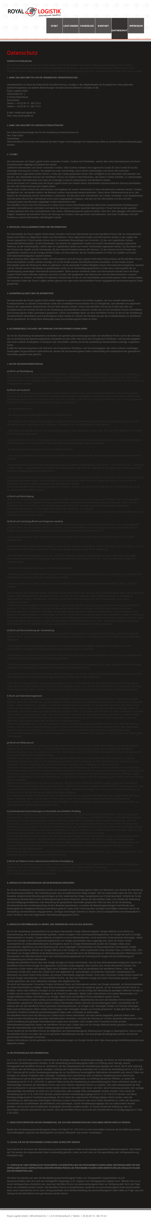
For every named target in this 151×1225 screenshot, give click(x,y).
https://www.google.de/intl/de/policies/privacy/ (122, 1040)
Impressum (136, 26)
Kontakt (103, 26)
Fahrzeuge (87, 26)
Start (54, 26)
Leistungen (70, 26)
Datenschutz (120, 30)
